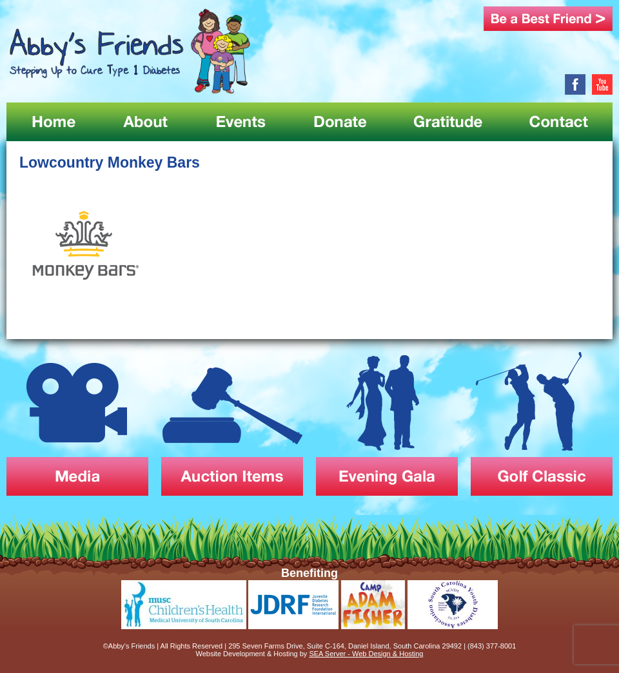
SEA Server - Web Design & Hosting (366, 654)
